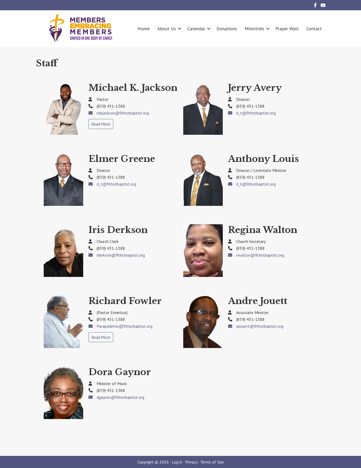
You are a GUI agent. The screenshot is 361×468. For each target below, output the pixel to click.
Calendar (196, 29)
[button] (179, 28)
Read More (100, 124)
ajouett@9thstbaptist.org (259, 326)
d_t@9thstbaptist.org (256, 113)
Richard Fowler (125, 300)
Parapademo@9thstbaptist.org (124, 326)
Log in (177, 462)
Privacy (191, 462)
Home (143, 29)
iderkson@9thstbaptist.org (121, 255)
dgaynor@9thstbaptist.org (120, 397)
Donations (226, 29)
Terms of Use (212, 462)
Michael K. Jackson (132, 87)
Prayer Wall (287, 29)
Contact (314, 29)
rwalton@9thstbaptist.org (260, 255)
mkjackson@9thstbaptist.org (123, 113)
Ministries (254, 29)
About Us (166, 29)
